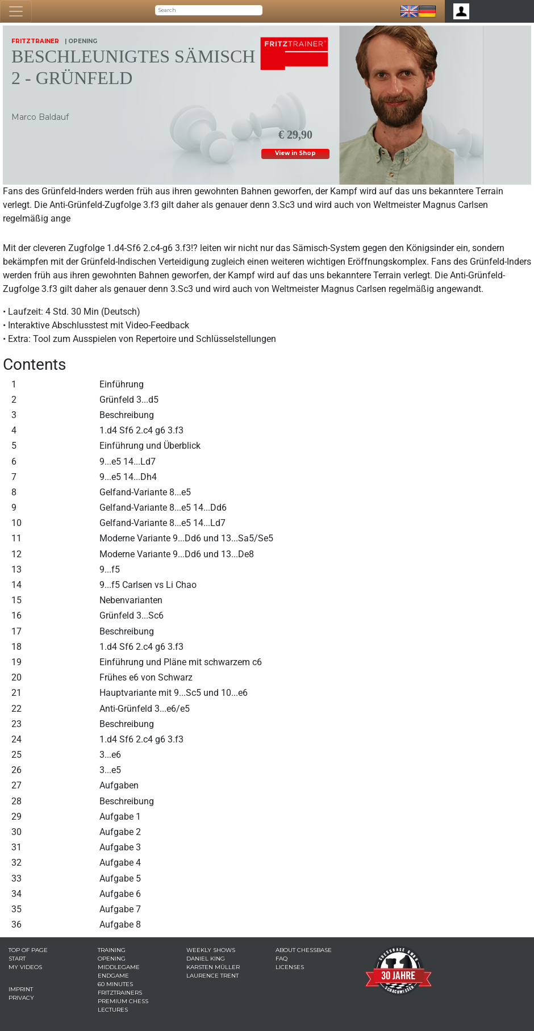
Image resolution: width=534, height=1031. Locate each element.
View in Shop (295, 153)
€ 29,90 (295, 132)
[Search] (208, 10)
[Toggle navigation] (16, 11)
